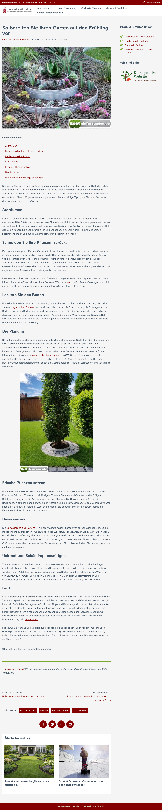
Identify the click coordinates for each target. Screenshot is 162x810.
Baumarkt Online (134, 45)
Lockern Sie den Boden (17, 156)
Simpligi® (101, 806)
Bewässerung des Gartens (21, 528)
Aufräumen (11, 145)
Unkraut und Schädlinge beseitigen (24, 177)
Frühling (6, 39)
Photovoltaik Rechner (136, 40)
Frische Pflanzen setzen (18, 167)
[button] (52, 8)
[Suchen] (144, 2)
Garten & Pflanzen (91, 8)
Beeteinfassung (28, 711)
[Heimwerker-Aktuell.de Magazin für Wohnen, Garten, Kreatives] (17, 11)
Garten (44, 711)
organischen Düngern (23, 307)
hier (68, 282)
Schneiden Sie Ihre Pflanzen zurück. (24, 151)
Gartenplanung (60, 711)
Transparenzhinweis (13, 669)
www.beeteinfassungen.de (46, 355)
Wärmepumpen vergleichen (140, 36)
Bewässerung (12, 172)
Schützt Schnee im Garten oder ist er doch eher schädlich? (81, 783)
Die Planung (11, 161)
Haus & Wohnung (67, 8)
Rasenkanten (79, 711)
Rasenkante (31, 619)
